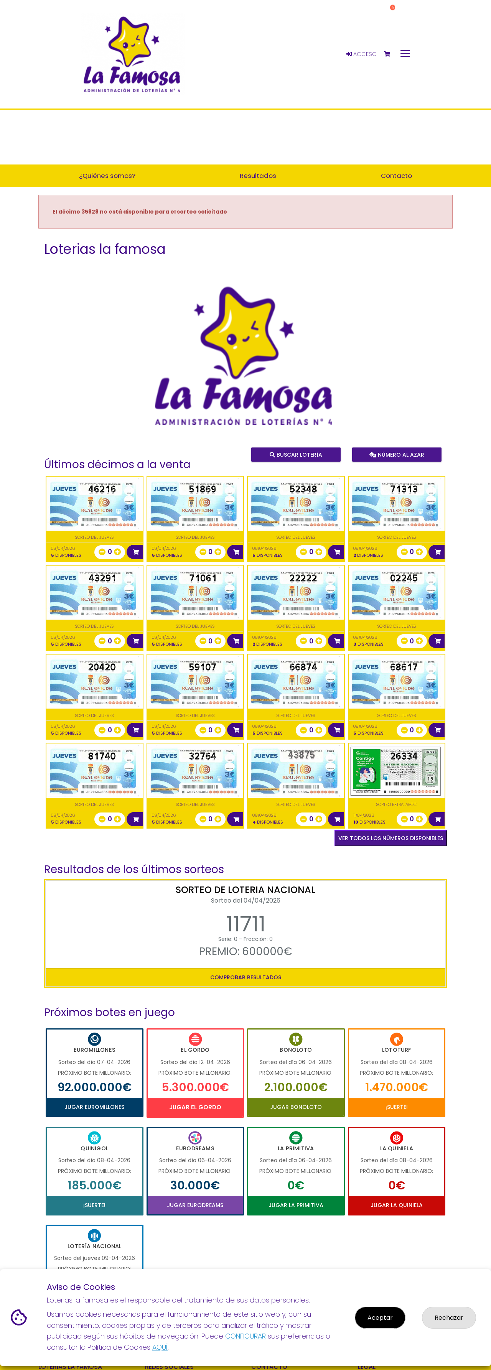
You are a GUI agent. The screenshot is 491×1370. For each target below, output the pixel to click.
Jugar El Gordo (195, 1107)
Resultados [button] (258, 175)
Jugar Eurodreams (195, 1205)
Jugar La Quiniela (397, 1205)
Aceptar (380, 1317)
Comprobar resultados (245, 977)
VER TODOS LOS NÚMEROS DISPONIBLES (390, 838)
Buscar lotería (296, 454)
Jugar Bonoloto (296, 1107)
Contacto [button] (396, 175)
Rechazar (449, 1317)
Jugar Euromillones (94, 1107)
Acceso (361, 54)
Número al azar (396, 454)
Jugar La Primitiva (296, 1205)
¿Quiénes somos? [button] (107, 175)
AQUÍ (160, 1347)
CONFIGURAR (245, 1336)
